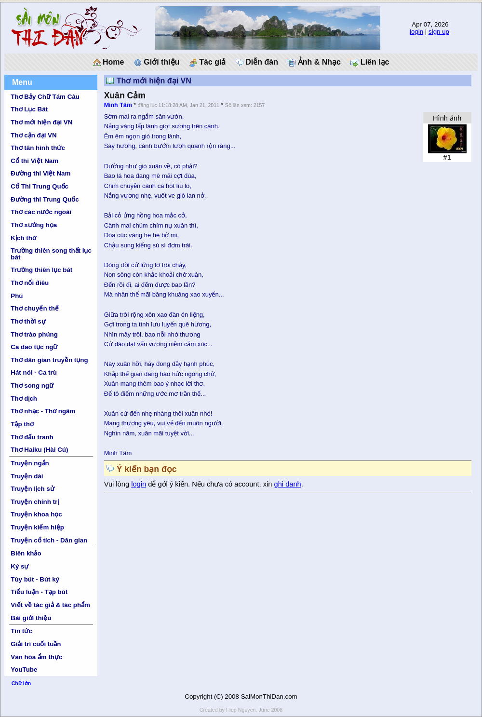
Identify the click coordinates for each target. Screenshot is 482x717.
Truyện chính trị (35, 501)
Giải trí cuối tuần (36, 644)
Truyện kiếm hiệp (37, 527)
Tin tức (21, 631)
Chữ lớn (21, 683)
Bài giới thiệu (31, 618)
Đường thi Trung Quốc (45, 199)
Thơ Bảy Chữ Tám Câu (45, 96)
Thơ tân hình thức (38, 147)
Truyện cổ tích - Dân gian (49, 540)
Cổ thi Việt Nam (34, 160)
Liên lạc (369, 62)
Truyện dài (27, 476)
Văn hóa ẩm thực (36, 657)
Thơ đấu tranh (32, 437)
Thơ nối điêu (30, 282)
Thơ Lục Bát (29, 109)
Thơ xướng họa (34, 225)
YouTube (24, 669)
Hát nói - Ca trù (34, 372)
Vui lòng (118, 484)
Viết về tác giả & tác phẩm (50, 605)
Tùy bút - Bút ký (35, 579)
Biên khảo (26, 553)
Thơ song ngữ (32, 385)
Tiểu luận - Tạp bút (39, 591)
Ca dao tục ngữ (34, 347)
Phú (17, 295)
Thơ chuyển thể (35, 308)
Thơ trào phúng (34, 334)
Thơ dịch (24, 398)
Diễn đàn (257, 62)
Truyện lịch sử (32, 488)
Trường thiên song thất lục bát (51, 253)
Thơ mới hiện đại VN (41, 122)
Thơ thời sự (28, 321)
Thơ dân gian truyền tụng (49, 360)
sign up (438, 31)
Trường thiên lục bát (41, 269)
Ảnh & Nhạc (314, 62)
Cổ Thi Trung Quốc (39, 186)
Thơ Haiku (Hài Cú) (39, 449)
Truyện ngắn (30, 463)
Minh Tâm (118, 105)
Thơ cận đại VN (33, 135)
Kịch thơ (23, 238)
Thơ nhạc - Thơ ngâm (43, 411)
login (416, 31)
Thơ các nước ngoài (41, 212)
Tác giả (207, 62)
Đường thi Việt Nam (40, 173)
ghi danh (287, 484)
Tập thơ (22, 424)
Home (108, 62)
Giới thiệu (157, 62)
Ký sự (19, 566)
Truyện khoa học (36, 514)
